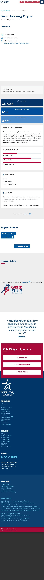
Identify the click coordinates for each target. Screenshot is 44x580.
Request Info (29, 1)
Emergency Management (7, 486)
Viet (16, 530)
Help (10, 530)
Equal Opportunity (35, 508)
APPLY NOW (22, 246)
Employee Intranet (6, 417)
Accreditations (4, 409)
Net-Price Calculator (25, 510)
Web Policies (4, 510)
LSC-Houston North (6, 435)
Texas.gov (3, 513)
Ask (37, 1)
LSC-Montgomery (5, 439)
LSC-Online (4, 443)
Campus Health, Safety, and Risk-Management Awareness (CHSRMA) (19, 506)
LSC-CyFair (4, 434)
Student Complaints (6, 424)
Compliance (6, 498)
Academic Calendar (6, 407)
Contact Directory (5, 413)
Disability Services (5, 415)
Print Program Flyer (7, 237)
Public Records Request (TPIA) (9, 504)
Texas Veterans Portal (21, 520)
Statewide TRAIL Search (14, 513)
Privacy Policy (35, 510)
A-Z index (3, 404)
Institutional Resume (14, 510)
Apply (22, 1)
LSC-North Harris (5, 441)
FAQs (2, 530)
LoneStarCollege (6, 488)
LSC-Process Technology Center (21, 43)
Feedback (6, 530)
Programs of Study (5, 10)
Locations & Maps (5, 419)
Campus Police (5, 484)
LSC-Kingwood (8, 43)
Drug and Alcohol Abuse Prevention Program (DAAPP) (15, 508)
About (2, 405)
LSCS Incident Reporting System (9, 503)
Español (13, 530)
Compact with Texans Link (7, 520)
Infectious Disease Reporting (8, 491)
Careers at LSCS (5, 411)
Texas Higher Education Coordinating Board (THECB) (15, 518)
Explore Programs (22, 364)
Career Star (25, 282)
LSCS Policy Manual (6, 501)
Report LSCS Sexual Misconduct (27, 503)
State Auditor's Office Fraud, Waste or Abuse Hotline (15, 515)
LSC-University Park (6, 446)
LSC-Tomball (4, 445)
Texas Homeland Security (7, 517)
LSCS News (4, 421)
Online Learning (5, 422)
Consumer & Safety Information (21, 501)
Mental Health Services (7, 490)
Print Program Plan (8, 233)
